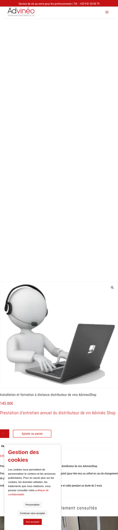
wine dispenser (18, 439)
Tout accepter (86, 521)
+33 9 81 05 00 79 (89, 4)
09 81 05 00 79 (17, 458)
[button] (112, 32)
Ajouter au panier (32, 178)
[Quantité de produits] (4, 178)
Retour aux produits (59, 387)
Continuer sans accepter (59, 521)
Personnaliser (32, 521)
